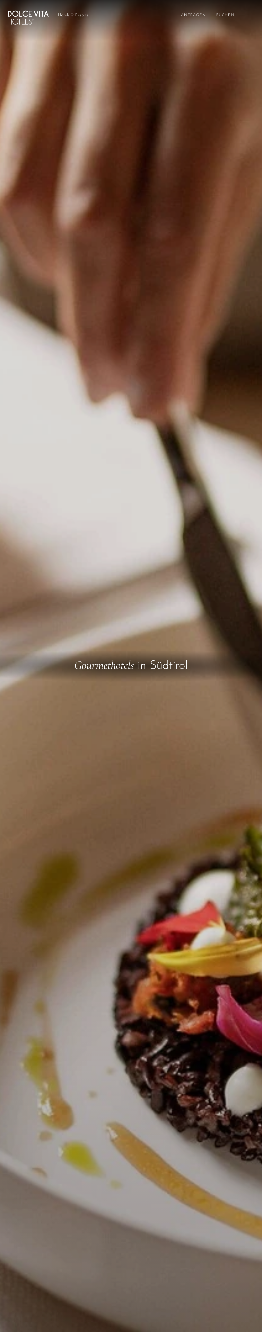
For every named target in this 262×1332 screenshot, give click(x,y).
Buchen (225, 15)
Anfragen (193, 15)
